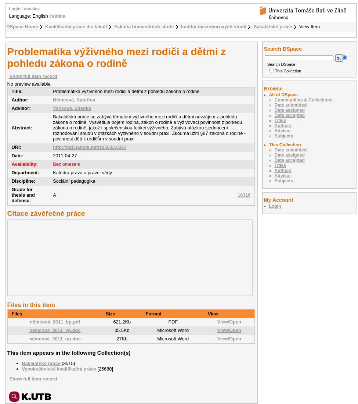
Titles (280, 120)
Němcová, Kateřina (74, 100)
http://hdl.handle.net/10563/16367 (90, 147)
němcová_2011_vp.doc (54, 330)
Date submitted (291, 105)
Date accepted (290, 115)
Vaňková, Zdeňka (72, 108)
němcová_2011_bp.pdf (55, 322)
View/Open (229, 322)
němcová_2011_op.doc (55, 339)
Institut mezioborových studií (213, 26)
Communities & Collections (304, 100)
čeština (57, 16)
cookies (32, 9)
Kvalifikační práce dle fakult (76, 26)
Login (15, 9)
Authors (283, 125)
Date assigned (290, 110)
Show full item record (33, 76)
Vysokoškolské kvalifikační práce (59, 369)
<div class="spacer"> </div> (128, 257)
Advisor (283, 130)
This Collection (285, 71)
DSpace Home (22, 26)
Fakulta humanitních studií (144, 26)
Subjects (284, 136)
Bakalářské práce (272, 26)
